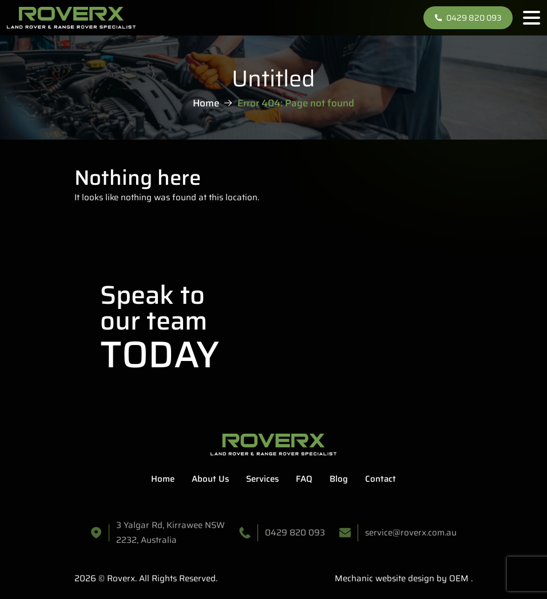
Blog (339, 479)
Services (262, 479)
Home (206, 102)
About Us (210, 479)
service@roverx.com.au (411, 535)
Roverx (121, 578)
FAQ (304, 479)
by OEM (451, 578)
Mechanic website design (384, 578)
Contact (380, 479)
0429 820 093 (468, 17)
